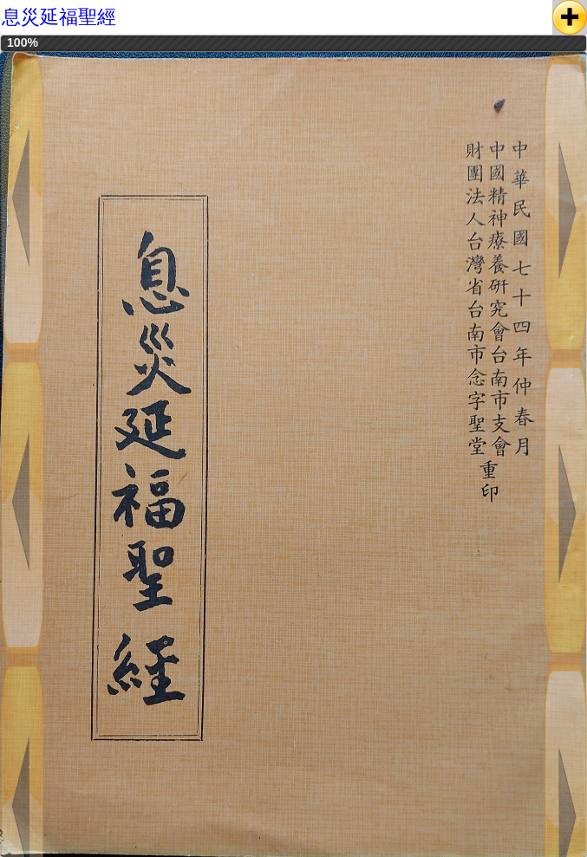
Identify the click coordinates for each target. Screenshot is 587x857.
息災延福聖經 (59, 17)
